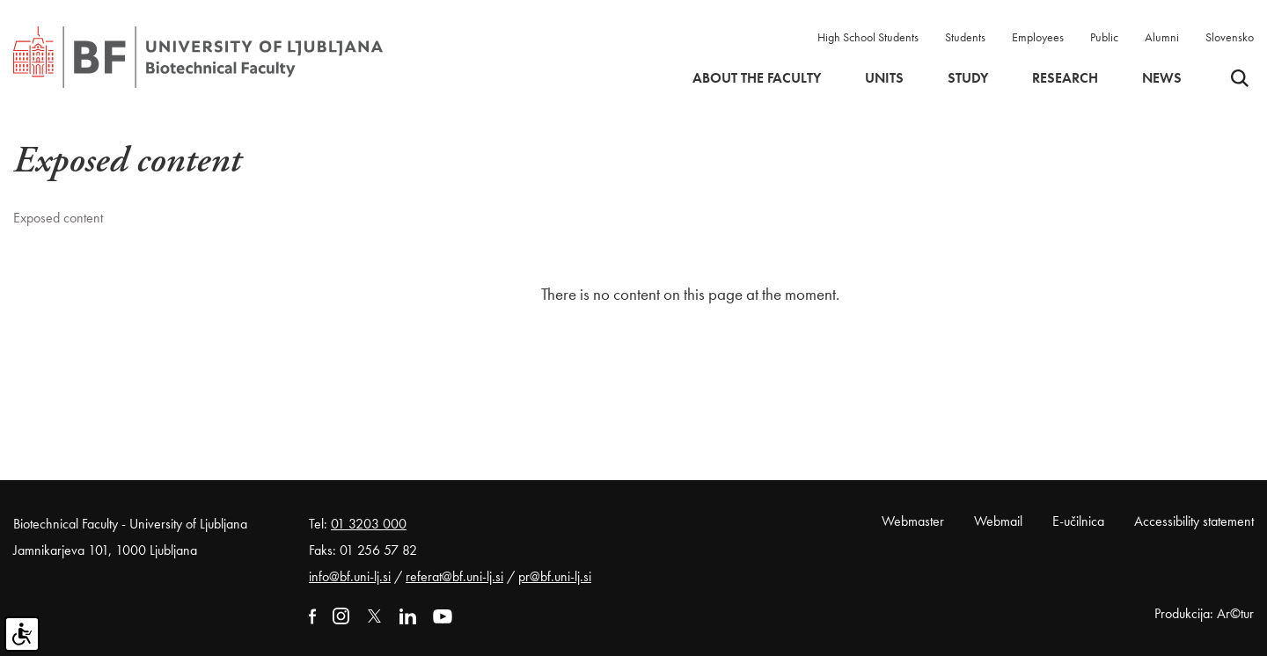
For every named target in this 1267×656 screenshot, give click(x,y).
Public (1104, 37)
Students (965, 37)
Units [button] (884, 78)
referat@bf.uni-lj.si (454, 576)
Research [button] (1065, 78)
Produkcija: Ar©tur (1204, 613)
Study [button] (968, 78)
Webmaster (913, 521)
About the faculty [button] (756, 78)
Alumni (1162, 37)
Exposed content (58, 217)
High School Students (868, 37)
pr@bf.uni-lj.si (554, 576)
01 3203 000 (368, 523)
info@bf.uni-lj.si (350, 576)
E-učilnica (1078, 521)
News (1162, 78)
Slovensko (1229, 37)
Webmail (998, 521)
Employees (1038, 37)
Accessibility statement (1194, 521)
